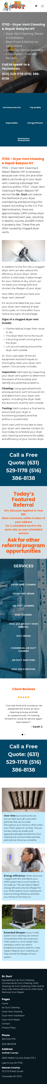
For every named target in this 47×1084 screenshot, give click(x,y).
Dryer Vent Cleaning (12, 1011)
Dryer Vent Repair (11, 1019)
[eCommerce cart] (36, 6)
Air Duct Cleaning (11, 1007)
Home (5, 1003)
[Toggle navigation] (42, 6)
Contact (6, 1023)
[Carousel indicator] (22, 734)
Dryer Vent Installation (13, 1015)
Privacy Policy (9, 1027)
